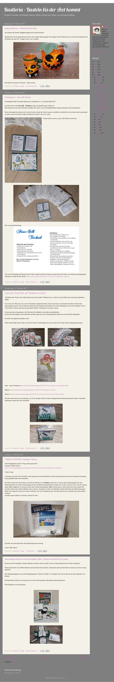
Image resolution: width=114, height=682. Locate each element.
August (98, 116)
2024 (96, 61)
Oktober (98, 82)
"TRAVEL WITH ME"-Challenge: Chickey (21, 459)
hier (20, 673)
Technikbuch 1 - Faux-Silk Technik (18, 97)
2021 (96, 64)
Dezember (99, 77)
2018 (96, 72)
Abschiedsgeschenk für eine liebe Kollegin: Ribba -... (102, 109)
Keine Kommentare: (31, 86)
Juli (97, 119)
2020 (96, 67)
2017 (96, 75)
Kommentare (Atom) (17, 662)
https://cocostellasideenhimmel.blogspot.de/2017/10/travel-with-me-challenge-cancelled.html (33, 468)
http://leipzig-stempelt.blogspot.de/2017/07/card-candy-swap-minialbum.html (45, 385)
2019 (96, 69)
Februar (98, 133)
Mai (97, 124)
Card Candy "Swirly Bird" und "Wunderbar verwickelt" (25, 293)
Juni (97, 122)
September (99, 114)
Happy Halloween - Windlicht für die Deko (21, 28)
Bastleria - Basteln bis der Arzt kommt (42, 9)
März (98, 130)
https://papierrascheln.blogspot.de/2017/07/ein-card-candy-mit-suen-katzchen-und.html (37, 394)
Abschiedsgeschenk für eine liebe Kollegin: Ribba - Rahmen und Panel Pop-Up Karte (36, 559)
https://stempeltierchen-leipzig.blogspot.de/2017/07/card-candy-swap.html (32, 390)
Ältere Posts (83, 657)
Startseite (46, 657)
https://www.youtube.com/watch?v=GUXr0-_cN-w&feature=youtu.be (47, 276)
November (99, 80)
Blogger (66, 678)
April (98, 127)
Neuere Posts (10, 657)
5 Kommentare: (30, 551)
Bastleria (106, 26)
